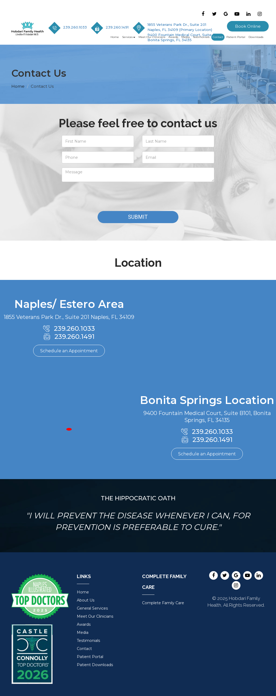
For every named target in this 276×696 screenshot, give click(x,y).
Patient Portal (235, 37)
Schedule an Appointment (69, 350)
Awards (173, 37)
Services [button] (128, 37)
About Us (85, 600)
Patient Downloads (95, 664)
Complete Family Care (163, 602)
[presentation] (103, 196)
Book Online (248, 26)
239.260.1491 (117, 27)
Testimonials (201, 37)
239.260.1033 (75, 27)
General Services (92, 608)
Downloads (256, 37)
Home (115, 37)
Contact (218, 37)
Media (185, 37)
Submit (138, 217)
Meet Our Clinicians (152, 37)
